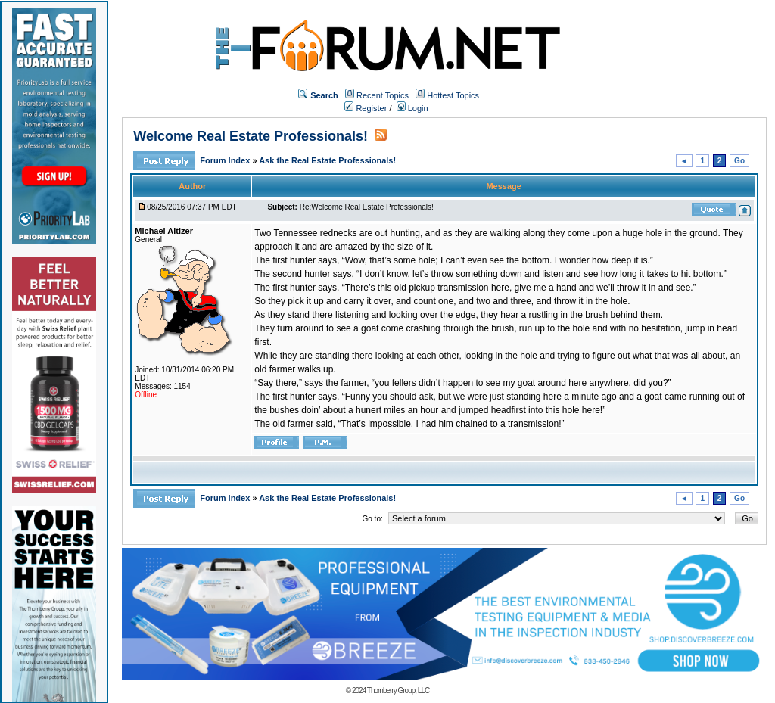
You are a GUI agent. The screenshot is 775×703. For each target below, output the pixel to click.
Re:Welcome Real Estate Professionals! (367, 207)
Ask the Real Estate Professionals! (327, 160)
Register (365, 108)
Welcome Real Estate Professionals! (250, 136)
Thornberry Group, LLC (398, 690)
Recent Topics (382, 95)
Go (739, 161)
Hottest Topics (453, 95)
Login (412, 108)
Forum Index (226, 160)
